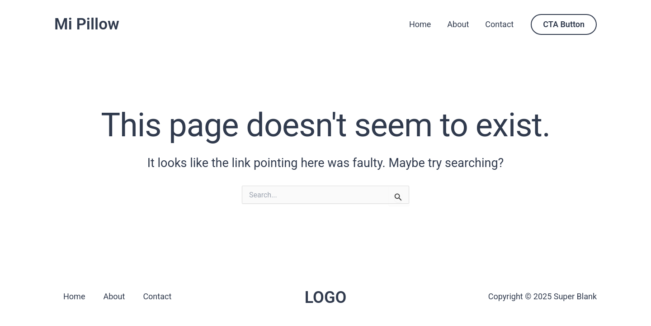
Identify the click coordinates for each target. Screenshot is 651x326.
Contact (499, 24)
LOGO (326, 297)
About (458, 24)
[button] (564, 24)
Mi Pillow (86, 24)
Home (420, 24)
